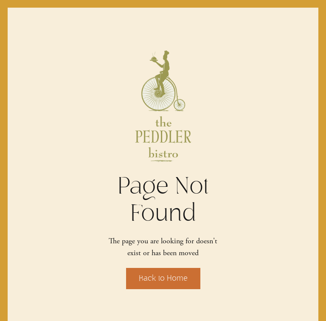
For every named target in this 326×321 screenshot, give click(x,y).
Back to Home (163, 278)
